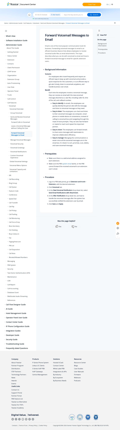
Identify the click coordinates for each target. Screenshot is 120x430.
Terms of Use (23, 425)
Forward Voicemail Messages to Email (78, 23)
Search (94, 15)
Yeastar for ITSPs (17, 405)
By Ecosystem (58, 378)
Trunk (9, 95)
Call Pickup (12, 210)
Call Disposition (14, 250)
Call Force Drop (14, 222)
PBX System (11, 265)
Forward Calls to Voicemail (20, 122)
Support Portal (16, 393)
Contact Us (15, 390)
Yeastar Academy (17, 408)
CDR (8, 281)
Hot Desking (13, 230)
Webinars (77, 378)
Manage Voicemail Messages (20, 140)
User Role (10, 87)
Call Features (28, 23)
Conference (13, 195)
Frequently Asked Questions (17, 348)
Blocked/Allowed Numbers (18, 257)
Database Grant (13, 292)
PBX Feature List (17, 399)
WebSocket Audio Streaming (17, 296)
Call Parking (13, 214)
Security (10, 269)
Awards (14, 381)
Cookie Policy (43, 425)
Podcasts (77, 381)
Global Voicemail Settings (19, 161)
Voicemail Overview (16, 109)
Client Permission (13, 68)
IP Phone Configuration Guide (17, 326)
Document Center (28, 4)
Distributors (15, 369)
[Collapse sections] (115, 23)
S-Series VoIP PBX (38, 369)
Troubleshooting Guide (15, 344)
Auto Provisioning (13, 83)
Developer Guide (12, 335)
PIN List (11, 246)
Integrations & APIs (60, 372)
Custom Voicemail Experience (16, 156)
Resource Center (80, 363)
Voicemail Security (16, 144)
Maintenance (12, 277)
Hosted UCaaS (58, 363)
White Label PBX (58, 369)
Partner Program (17, 366)
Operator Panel (12, 91)
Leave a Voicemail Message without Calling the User (20, 127)
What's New (10, 36)
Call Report (11, 285)
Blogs (76, 366)
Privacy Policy (33, 425)
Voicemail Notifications (18, 152)
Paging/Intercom (15, 242)
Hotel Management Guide (16, 313)
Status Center (12, 56)
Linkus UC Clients (38, 366)
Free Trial (91, 4)
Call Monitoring (14, 218)
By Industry (57, 375)
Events (13, 384)
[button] (5, 36)
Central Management (39, 375)
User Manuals (79, 372)
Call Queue (12, 187)
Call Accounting (12, 288)
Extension (10, 60)
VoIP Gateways (37, 372)
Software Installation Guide (16, 40)
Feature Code (13, 191)
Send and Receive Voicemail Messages (52, 23)
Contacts (10, 64)
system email (67, 164)
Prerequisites (103, 49)
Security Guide (11, 339)
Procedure (102, 53)
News (13, 378)
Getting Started (12, 52)
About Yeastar (16, 363)
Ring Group (13, 183)
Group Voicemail (16, 113)
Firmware (77, 375)
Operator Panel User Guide (16, 317)
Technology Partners (18, 375)
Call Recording (14, 179)
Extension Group (13, 79)
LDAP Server (11, 72)
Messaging (11, 261)
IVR (10, 175)
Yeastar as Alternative (19, 402)
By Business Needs (59, 381)
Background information (102, 45)
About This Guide (13, 48)
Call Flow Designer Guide (16, 304)
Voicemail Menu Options (18, 165)
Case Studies (78, 369)
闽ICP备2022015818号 (101, 425)
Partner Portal (16, 396)
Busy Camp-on (14, 234)
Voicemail (36, 23)
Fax (10, 238)
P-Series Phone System (40, 363)
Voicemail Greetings (17, 148)
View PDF (103, 35)
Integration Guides (13, 331)
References (11, 300)
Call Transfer (13, 203)
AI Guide (9, 309)
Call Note (12, 253)
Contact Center (58, 366)
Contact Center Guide (14, 322)
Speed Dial (12, 199)
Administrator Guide (15, 23)
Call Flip (11, 207)
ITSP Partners (16, 372)
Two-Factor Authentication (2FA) (18, 273)
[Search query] (75, 15)
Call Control (11, 99)
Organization (11, 75)
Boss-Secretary (14, 226)
